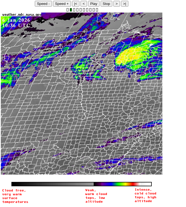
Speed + (62, 4)
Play (93, 4)
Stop (106, 4)
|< (75, 4)
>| (124, 4)
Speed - (43, 4)
